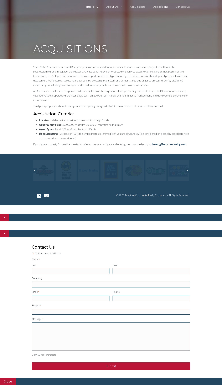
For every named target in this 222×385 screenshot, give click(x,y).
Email (35, 292)
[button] (97, 7)
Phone (116, 292)
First (34, 265)
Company (37, 278)
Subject (36, 305)
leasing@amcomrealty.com (169, 144)
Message (37, 319)
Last (115, 265)
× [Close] (4, 217)
